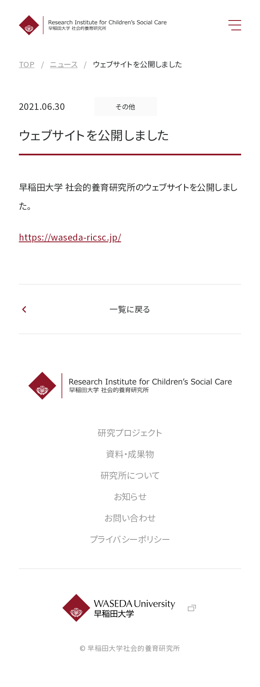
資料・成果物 (130, 453)
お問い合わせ (130, 517)
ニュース (64, 64)
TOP (26, 64)
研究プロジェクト (130, 432)
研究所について (130, 475)
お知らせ (130, 496)
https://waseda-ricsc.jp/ (70, 236)
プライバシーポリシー (130, 539)
